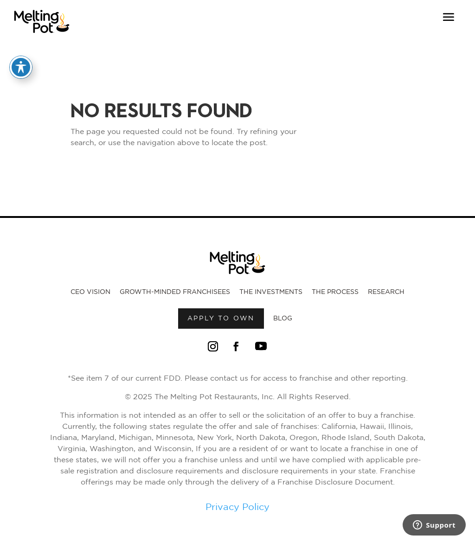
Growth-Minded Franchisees (175, 292)
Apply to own (221, 318)
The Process (335, 292)
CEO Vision (90, 292)
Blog (282, 318)
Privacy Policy (237, 507)
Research (386, 292)
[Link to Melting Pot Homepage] (42, 36)
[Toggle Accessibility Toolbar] (21, 67)
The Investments (270, 292)
